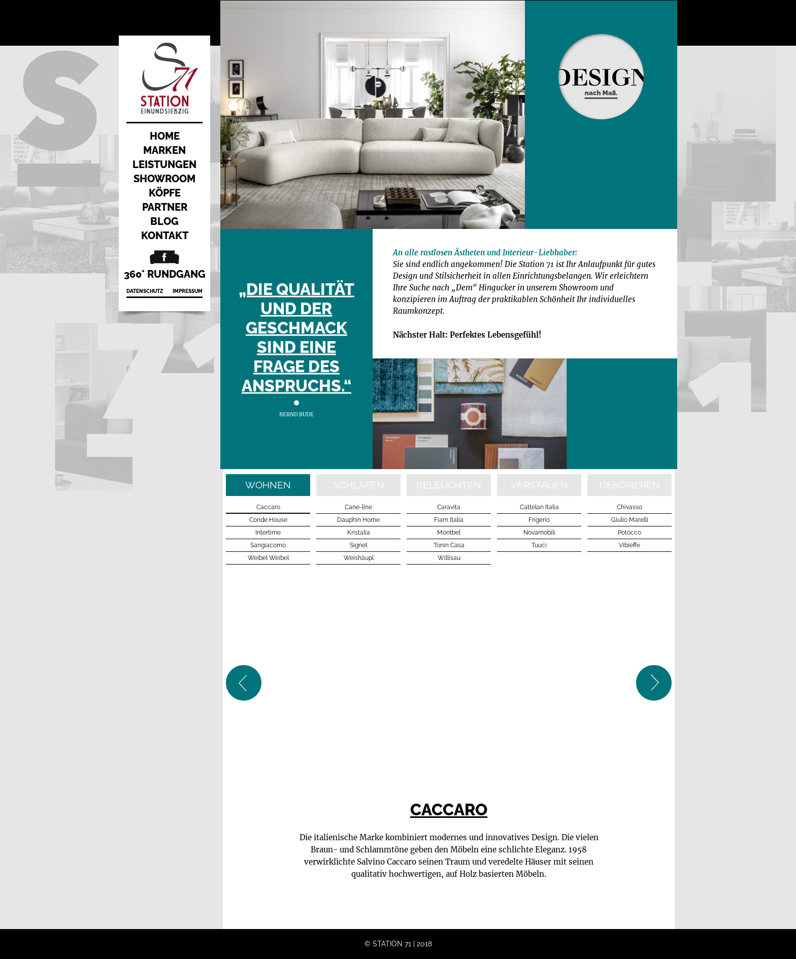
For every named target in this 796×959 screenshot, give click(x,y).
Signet (359, 545)
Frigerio (539, 519)
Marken (164, 150)
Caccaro (268, 507)
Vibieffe (629, 545)
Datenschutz (144, 291)
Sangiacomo (268, 545)
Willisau (449, 557)
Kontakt (164, 235)
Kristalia (358, 532)
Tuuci (539, 545)
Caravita (448, 507)
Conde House (268, 519)
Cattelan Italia (539, 507)
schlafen (358, 484)
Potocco (629, 532)
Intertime (268, 532)
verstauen (539, 484)
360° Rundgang (165, 274)
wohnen (268, 484)
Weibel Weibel (268, 557)
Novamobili (539, 532)
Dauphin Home (358, 519)
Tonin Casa (449, 545)
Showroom (164, 179)
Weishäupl (359, 557)
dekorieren (630, 484)
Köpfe (165, 193)
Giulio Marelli (629, 519)
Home (165, 136)
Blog (164, 221)
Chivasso (629, 507)
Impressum (188, 291)
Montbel (448, 532)
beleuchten (448, 484)
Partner (164, 207)
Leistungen (164, 164)
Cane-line (358, 507)
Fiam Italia (448, 519)
